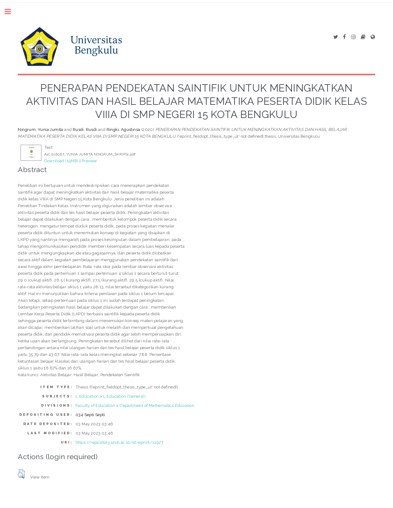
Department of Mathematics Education (156, 405)
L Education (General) (124, 396)
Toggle (11, 11)
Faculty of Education (95, 405)
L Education (87, 396)
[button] (21, 473)
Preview (89, 160)
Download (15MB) (61, 160)
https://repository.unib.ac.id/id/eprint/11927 (119, 442)
